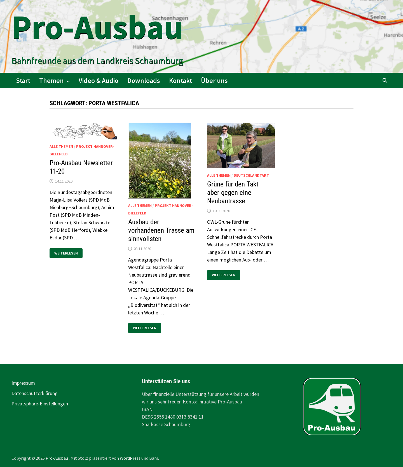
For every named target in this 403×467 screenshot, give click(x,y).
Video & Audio (98, 80)
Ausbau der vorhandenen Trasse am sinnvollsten (161, 230)
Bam (153, 458)
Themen (51, 80)
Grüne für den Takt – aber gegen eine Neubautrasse (235, 192)
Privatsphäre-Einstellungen (39, 403)
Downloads (143, 80)
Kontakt (180, 80)
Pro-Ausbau (97, 27)
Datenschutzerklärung (34, 393)
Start (23, 80)
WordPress (130, 458)
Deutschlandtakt (251, 175)
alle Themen (61, 146)
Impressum (23, 383)
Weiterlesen (66, 253)
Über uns (214, 80)
